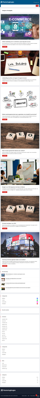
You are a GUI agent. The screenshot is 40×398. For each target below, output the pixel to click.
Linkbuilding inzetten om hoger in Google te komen (14, 78)
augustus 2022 (4, 329)
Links (28, 395)
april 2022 (3, 335)
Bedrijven (3, 298)
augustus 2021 (4, 338)
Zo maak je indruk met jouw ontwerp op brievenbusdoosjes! (15, 283)
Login (3, 363)
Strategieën (4, 303)
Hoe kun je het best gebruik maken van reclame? (14, 260)
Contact (38, 396)
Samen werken (24, 395)
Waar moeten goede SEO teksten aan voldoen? (13, 150)
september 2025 (4, 319)
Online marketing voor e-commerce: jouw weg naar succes (16, 42)
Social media (4, 352)
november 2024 (4, 322)
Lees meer (4, 46)
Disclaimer (37, 395)
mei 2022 (3, 333)
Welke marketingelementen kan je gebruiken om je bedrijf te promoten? (19, 114)
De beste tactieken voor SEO (9, 223)
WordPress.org (4, 368)
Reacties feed (4, 366)
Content (3, 300)
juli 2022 (3, 331)
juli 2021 (3, 340)
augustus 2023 (4, 324)
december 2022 (4, 326)
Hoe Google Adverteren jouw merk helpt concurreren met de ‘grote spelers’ (18, 287)
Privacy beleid (32, 395)
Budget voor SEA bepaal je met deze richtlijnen (13, 187)
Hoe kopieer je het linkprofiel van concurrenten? (13, 278)
